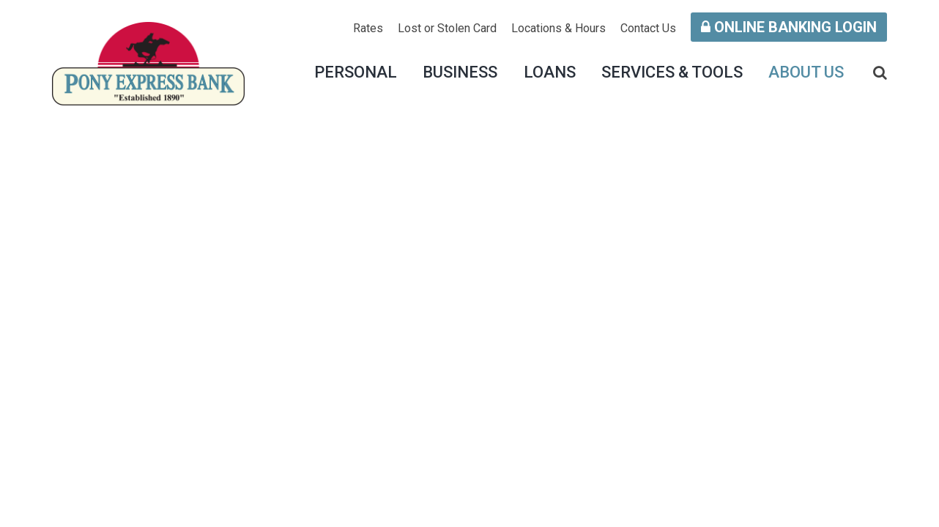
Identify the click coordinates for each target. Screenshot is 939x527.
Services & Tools (672, 72)
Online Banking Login (789, 27)
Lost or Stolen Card (447, 28)
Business (460, 72)
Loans (550, 72)
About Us (806, 72)
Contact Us (648, 28)
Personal (355, 72)
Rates (368, 28)
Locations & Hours (558, 28)
